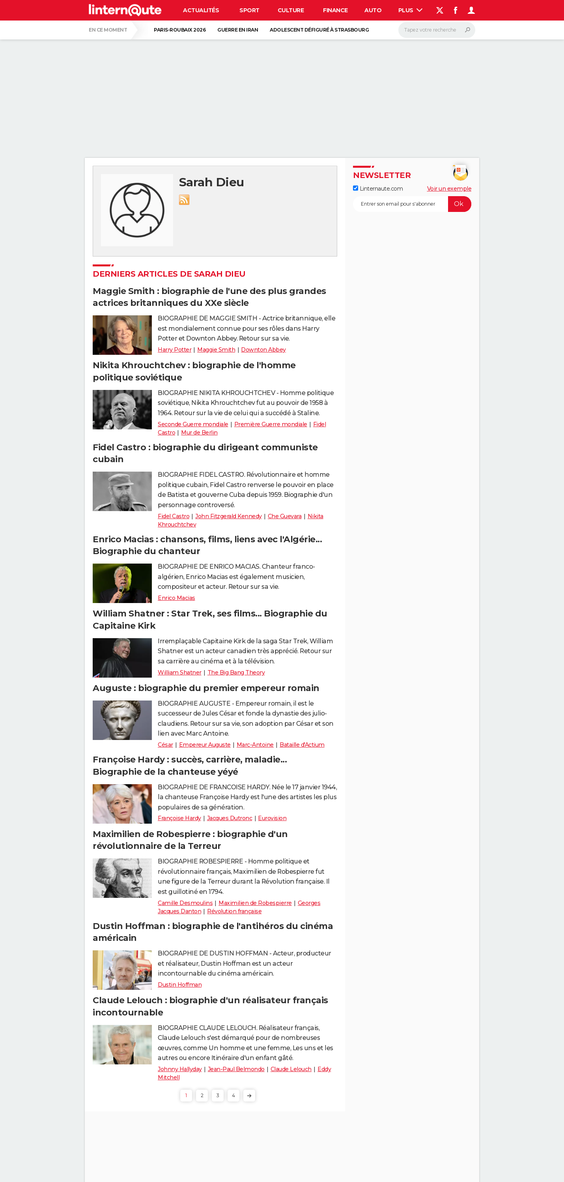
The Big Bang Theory (236, 672)
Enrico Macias (176, 597)
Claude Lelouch (291, 1069)
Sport (249, 10)
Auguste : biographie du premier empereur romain (206, 688)
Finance (335, 10)
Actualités (201, 10)
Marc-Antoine (255, 744)
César (165, 744)
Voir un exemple (449, 188)
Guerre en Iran (237, 30)
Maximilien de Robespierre (255, 903)
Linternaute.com (378, 188)
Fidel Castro (173, 516)
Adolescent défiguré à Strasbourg (319, 30)
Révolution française (234, 911)
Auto (372, 10)
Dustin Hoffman (180, 984)
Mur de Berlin (199, 432)
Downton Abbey (263, 349)
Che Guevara (285, 516)
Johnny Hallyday (180, 1069)
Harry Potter (174, 349)
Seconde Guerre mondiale (193, 424)
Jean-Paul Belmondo (236, 1069)
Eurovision (272, 818)
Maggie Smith (216, 349)
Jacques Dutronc (229, 818)
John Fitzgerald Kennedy (228, 516)
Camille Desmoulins (185, 903)
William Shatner (180, 672)
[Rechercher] (436, 30)
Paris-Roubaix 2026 (179, 30)
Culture (291, 10)
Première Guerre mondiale (270, 424)
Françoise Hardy (179, 818)
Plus (410, 10)
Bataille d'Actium (302, 744)
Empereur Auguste (205, 744)
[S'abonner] (412, 204)
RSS (184, 200)
